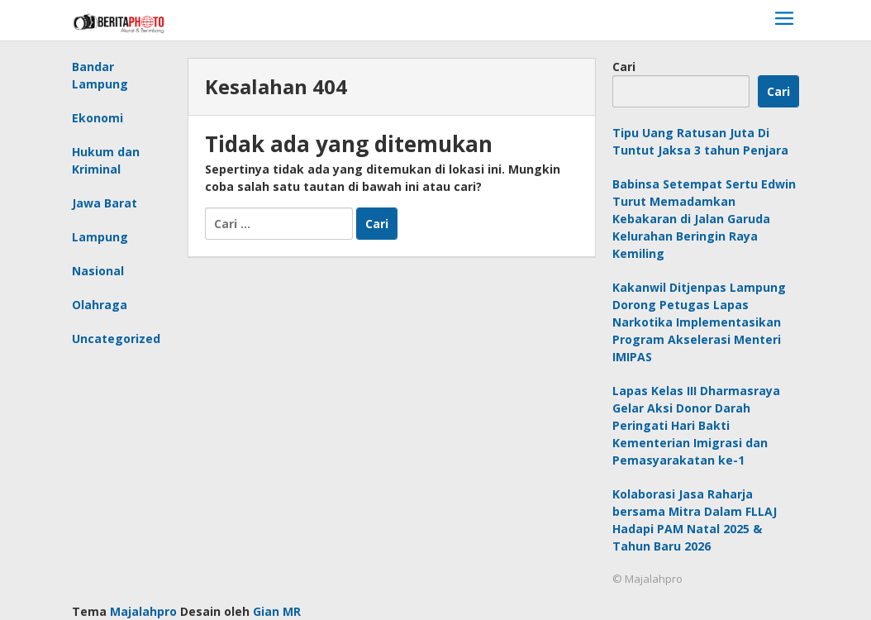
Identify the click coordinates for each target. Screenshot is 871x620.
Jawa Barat (104, 203)
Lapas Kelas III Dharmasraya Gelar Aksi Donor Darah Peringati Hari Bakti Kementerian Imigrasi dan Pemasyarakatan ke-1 (696, 425)
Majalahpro (143, 611)
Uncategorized (116, 338)
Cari (623, 66)
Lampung (100, 237)
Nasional (98, 271)
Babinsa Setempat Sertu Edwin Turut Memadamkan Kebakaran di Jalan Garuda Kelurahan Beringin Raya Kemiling (704, 218)
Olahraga (99, 304)
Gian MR (277, 611)
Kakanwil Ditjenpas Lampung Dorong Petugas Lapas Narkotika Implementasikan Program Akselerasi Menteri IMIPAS (699, 322)
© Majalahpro (647, 578)
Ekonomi (97, 118)
